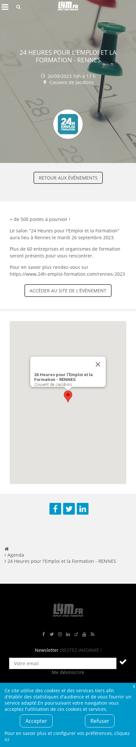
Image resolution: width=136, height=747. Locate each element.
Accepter (36, 721)
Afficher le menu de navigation (5, 7)
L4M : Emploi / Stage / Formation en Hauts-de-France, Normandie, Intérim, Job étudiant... (68, 7)
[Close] (98, 364)
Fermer (133, 686)
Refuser (99, 721)
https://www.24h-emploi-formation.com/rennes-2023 (67, 274)
